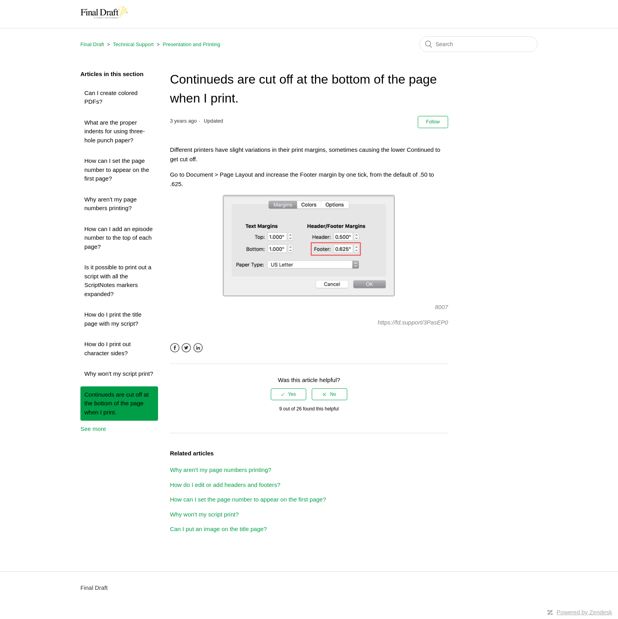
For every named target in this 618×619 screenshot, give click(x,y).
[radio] (288, 394)
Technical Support (133, 44)
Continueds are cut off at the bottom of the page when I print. (116, 403)
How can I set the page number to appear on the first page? (116, 169)
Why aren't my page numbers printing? (110, 204)
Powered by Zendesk (584, 612)
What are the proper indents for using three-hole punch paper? (114, 131)
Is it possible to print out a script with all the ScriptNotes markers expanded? (117, 280)
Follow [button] (433, 122)
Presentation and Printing (191, 44)
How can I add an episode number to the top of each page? (118, 238)
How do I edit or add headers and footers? (225, 484)
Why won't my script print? (118, 373)
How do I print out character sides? (107, 348)
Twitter (186, 348)
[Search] (478, 44)
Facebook (175, 348)
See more (93, 428)
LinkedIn (198, 348)
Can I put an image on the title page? (218, 529)
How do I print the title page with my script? (112, 319)
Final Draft (92, 44)
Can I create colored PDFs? (111, 97)
